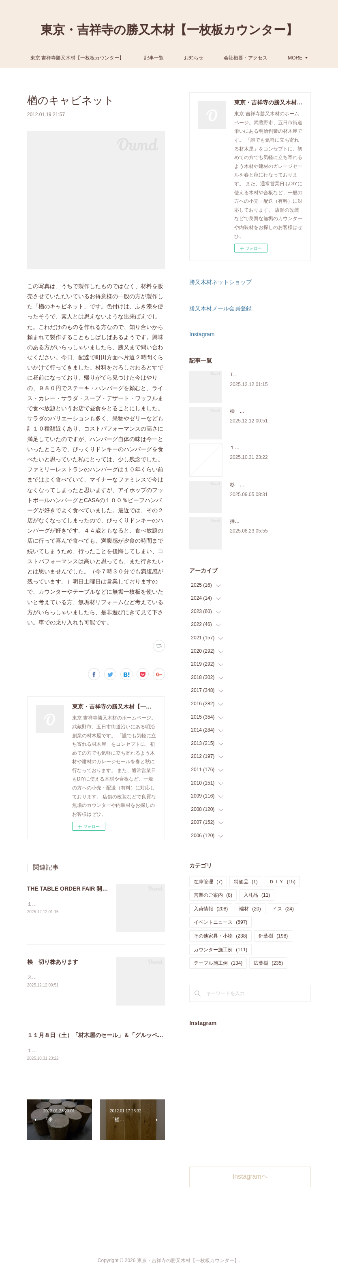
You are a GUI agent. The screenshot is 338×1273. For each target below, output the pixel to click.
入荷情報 (211, 909)
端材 (250, 909)
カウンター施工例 (220, 950)
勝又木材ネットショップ (220, 282)
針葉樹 (273, 936)
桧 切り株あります (52, 962)
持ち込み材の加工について (259, 521)
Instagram (201, 334)
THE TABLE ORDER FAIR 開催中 (70, 888)
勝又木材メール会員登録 (220, 308)
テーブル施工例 (218, 963)
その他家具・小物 (220, 936)
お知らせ (225, 58)
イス (283, 909)
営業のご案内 (213, 895)
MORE (263, 58)
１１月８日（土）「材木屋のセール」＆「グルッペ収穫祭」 (103, 1035)
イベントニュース (220, 922)
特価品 (246, 882)
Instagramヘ (250, 1176)
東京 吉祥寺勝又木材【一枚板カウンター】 (109, 58)
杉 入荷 (239, 485)
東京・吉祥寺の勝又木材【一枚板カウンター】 (169, 29)
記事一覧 (186, 58)
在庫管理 (208, 882)
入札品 (257, 895)
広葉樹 (268, 963)
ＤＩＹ (282, 882)
